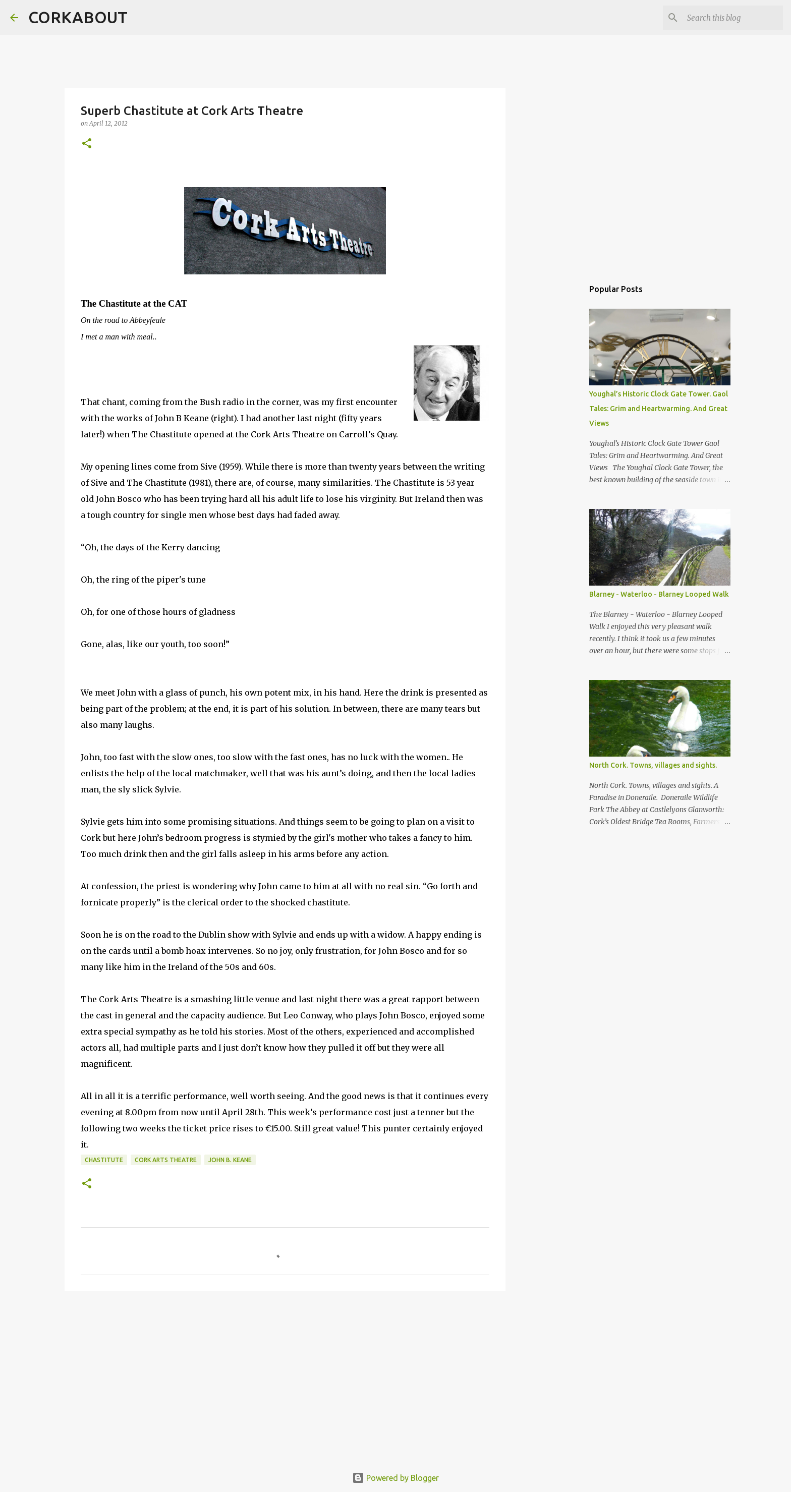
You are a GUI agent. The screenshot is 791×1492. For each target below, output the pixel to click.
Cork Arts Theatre (166, 1160)
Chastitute (104, 1160)
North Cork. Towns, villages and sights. (653, 765)
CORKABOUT (78, 17)
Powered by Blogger (395, 1477)
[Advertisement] (285, 1377)
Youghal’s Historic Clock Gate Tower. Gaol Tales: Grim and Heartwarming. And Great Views (658, 408)
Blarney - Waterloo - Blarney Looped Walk (659, 594)
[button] (87, 144)
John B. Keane (230, 1160)
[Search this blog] (730, 18)
